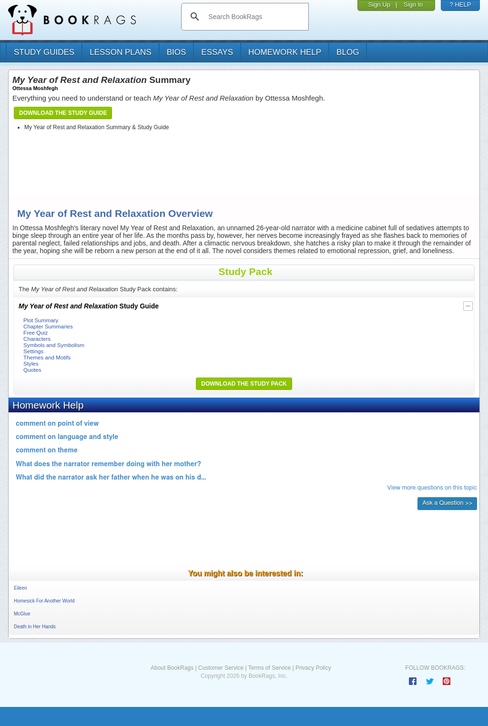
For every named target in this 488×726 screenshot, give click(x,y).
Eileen (20, 588)
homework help (284, 52)
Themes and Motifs (47, 357)
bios (176, 52)
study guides (44, 52)
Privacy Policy (313, 668)
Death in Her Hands (35, 626)
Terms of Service (269, 668)
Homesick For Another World (44, 600)
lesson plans (120, 52)
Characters (37, 339)
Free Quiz (35, 332)
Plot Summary (40, 320)
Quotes (32, 370)
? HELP (460, 4)
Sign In (413, 4)
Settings (33, 351)
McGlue (22, 613)
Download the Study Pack (244, 383)
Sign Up (379, 4)
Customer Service (221, 668)
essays (217, 52)
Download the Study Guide (63, 113)
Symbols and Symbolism (53, 345)
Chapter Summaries (48, 326)
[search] (254, 16)
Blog (347, 52)
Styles (31, 363)
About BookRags (172, 668)
